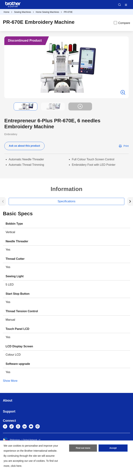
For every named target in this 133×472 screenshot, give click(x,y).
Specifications (66, 201)
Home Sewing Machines (47, 12)
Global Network (30, 440)
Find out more (83, 448)
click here (16, 465)
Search (119, 4)
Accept (113, 448)
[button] (7, 106)
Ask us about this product (24, 145)
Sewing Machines (22, 12)
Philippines (11, 439)
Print (126, 145)
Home (6, 12)
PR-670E (68, 12)
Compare (121, 23)
